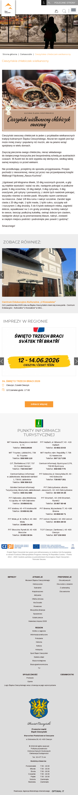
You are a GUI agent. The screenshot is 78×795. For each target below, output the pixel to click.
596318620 (26, 448)
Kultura (39, 646)
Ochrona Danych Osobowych (39, 751)
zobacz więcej (39, 404)
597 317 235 (60, 458)
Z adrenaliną (65, 588)
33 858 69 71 (60, 514)
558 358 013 (26, 482)
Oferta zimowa (37, 599)
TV (39, 668)
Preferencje (65, 577)
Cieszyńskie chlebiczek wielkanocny (53, 54)
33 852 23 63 (60, 448)
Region (39, 628)
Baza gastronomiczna (39, 664)
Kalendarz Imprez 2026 (38, 621)
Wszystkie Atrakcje (37, 610)
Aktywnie (37, 595)
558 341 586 (26, 493)
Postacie (30, 678)
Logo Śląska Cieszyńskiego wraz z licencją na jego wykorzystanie (30, 685)
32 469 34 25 (60, 493)
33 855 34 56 (26, 525)
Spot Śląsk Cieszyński (39, 653)
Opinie (30, 681)
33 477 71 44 (41, 757)
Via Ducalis (37, 603)
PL (49, 3)
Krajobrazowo (37, 591)
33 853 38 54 (26, 535)
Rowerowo (38, 606)
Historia (39, 642)
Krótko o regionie (39, 631)
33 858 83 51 (26, 503)
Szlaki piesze (37, 618)
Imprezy (12, 577)
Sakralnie (37, 588)
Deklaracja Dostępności (39, 753)
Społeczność (30, 675)
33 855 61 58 (26, 511)
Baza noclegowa (39, 661)
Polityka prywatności (39, 749)
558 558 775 (60, 469)
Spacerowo (37, 614)
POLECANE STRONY (64, 3)
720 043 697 (26, 469)
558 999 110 (26, 458)
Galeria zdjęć (39, 657)
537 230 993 (60, 535)
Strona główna (10, 54)
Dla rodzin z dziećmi (65, 584)
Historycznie (37, 584)
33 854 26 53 (60, 522)
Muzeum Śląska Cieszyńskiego (37, 580)
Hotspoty (39, 650)
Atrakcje (38, 577)
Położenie (39, 638)
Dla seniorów (65, 591)
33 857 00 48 (60, 503)
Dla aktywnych (64, 580)
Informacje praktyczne (39, 635)
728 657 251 (60, 480)
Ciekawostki (26, 54)
